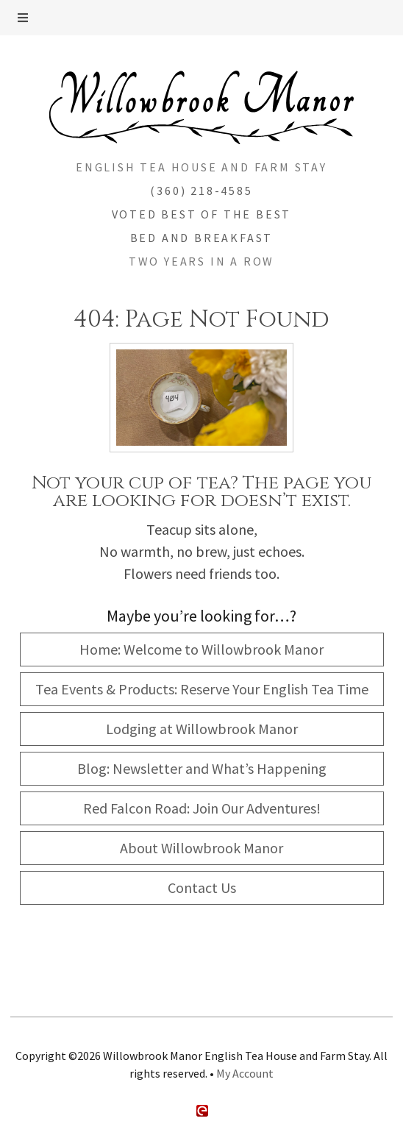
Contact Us (202, 887)
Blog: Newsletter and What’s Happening (202, 768)
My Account (245, 1073)
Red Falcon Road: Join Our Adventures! (202, 808)
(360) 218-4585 (201, 190)
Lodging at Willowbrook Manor (202, 728)
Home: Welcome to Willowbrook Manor (201, 649)
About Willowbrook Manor (201, 848)
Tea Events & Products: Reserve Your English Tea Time (201, 689)
